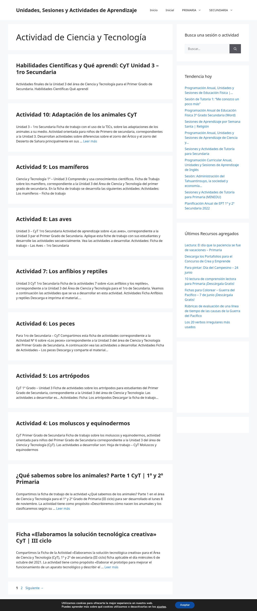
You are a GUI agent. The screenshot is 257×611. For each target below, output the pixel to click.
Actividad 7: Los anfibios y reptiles (61, 271)
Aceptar (185, 605)
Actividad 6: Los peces (45, 323)
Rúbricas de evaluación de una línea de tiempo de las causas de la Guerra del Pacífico (212, 311)
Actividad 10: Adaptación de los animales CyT (76, 114)
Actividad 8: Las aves (43, 219)
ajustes (160, 606)
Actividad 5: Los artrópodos (53, 375)
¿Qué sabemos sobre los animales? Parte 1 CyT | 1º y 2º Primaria (89, 478)
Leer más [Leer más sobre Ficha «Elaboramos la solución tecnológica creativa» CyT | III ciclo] (111, 567)
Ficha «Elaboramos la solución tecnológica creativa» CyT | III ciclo (86, 537)
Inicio (154, 10)
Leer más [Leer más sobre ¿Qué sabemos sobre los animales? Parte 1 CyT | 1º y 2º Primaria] (63, 508)
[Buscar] (235, 48)
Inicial (170, 10)
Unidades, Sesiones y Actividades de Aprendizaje (76, 10)
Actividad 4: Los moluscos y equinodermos (73, 423)
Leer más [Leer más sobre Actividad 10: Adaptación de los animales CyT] (90, 141)
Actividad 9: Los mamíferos (52, 167)
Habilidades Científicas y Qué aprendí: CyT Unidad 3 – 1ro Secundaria (87, 68)
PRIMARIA (193, 10)
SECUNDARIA (223, 10)
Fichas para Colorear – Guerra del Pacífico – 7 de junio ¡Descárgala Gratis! (210, 295)
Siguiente (34, 588)
